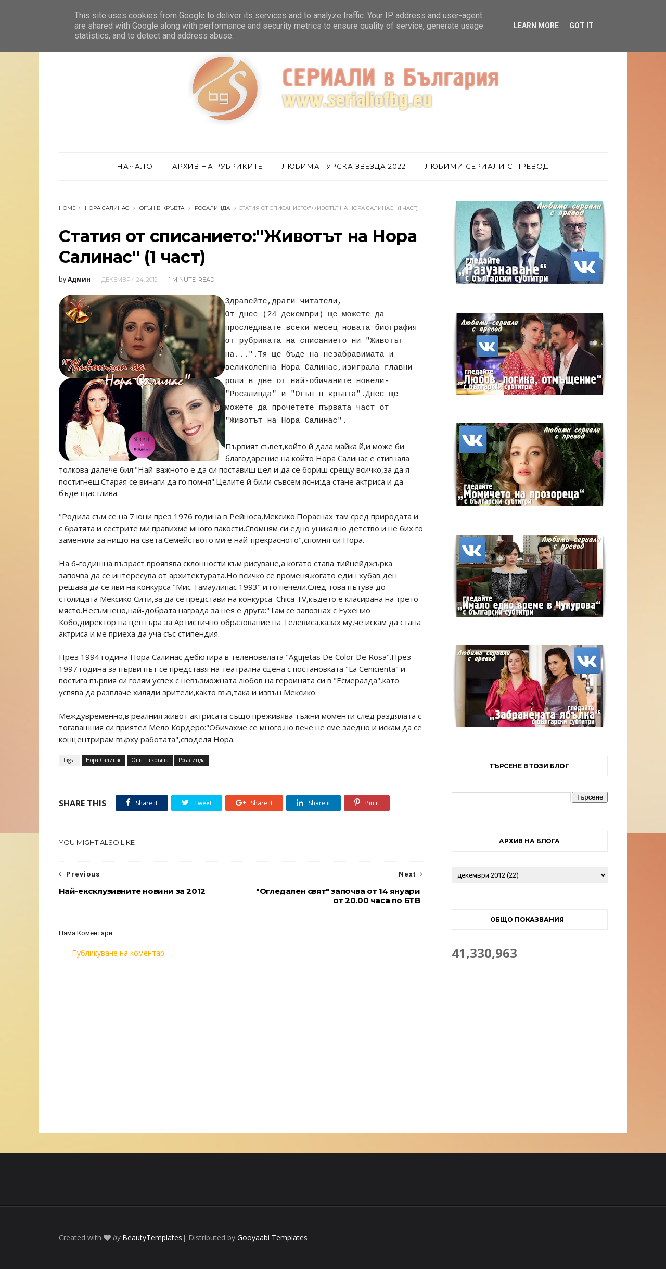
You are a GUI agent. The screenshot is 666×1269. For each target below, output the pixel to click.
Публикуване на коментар (118, 953)
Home (67, 208)
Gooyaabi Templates (272, 1237)
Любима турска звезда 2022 (344, 166)
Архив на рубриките (217, 166)
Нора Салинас (107, 208)
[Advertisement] (241, 1045)
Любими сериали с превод (487, 166)
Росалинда (212, 208)
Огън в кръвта (161, 208)
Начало (135, 166)
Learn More (536, 25)
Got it (581, 25)
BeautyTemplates (152, 1237)
